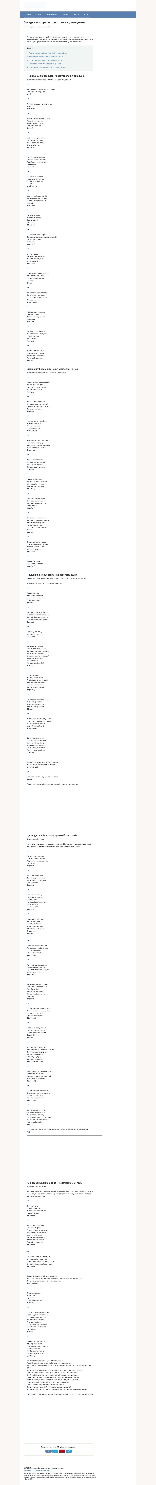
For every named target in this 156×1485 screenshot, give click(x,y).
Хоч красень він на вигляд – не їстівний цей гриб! (47, 67)
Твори (85, 14)
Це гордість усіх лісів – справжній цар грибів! (46, 64)
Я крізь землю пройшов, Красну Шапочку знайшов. (48, 53)
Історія (28, 14)
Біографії (38, 14)
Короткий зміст (51, 14)
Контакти (27, 1470)
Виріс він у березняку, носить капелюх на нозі (46, 57)
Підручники (65, 14)
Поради (76, 14)
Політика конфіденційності (42, 1470)
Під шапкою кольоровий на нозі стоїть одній (45, 60)
